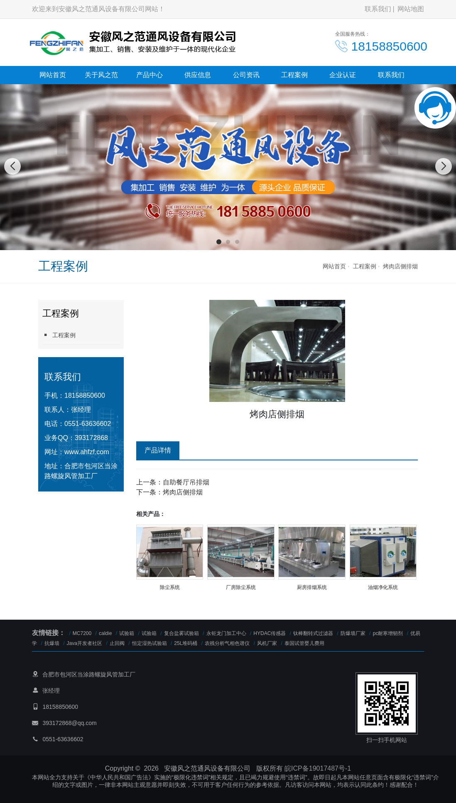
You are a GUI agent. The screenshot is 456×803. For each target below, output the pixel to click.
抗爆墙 (51, 643)
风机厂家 (267, 643)
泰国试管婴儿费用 (304, 643)
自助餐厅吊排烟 (186, 482)
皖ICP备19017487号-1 (317, 768)
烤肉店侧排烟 (400, 266)
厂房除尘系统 (241, 587)
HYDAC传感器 (269, 633)
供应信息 (197, 74)
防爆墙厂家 (353, 633)
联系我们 (378, 8)
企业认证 (342, 74)
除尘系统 (170, 587)
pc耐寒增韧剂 (388, 633)
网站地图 (410, 8)
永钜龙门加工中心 (226, 633)
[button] (218, 241)
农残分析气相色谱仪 (227, 643)
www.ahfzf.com (86, 451)
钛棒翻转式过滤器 (313, 633)
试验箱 (126, 633)
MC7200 (82, 633)
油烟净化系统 (383, 587)
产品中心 (149, 74)
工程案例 (294, 74)
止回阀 (117, 643)
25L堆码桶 (185, 643)
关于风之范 (101, 74)
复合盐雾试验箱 (181, 633)
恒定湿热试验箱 (149, 643)
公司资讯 (246, 74)
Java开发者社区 (84, 643)
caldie (105, 633)
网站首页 (52, 74)
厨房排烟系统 (312, 587)
